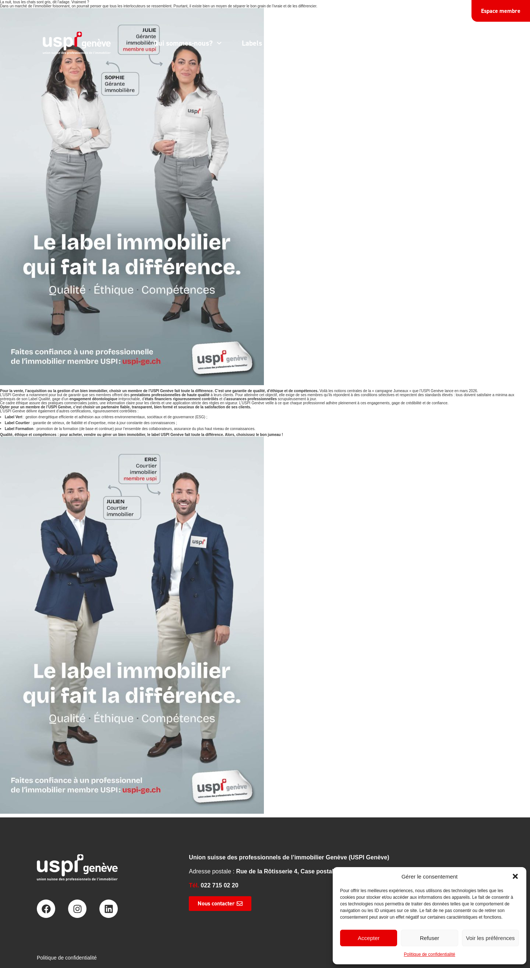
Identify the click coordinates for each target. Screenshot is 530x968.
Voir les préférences (490, 938)
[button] (515, 876)
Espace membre (500, 11)
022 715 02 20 (219, 885)
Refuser (429, 938)
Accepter (368, 938)
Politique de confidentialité (429, 954)
